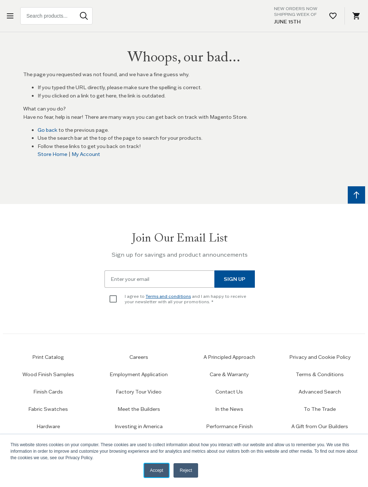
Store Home (52, 154)
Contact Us (229, 391)
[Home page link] (184, 16)
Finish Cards (48, 391)
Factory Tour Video (139, 391)
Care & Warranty (229, 374)
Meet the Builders (138, 409)
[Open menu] (11, 16)
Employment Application (139, 374)
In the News (229, 409)
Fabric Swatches (48, 409)
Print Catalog (48, 357)
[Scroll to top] (356, 195)
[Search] (84, 16)
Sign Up (234, 279)
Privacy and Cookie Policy (320, 357)
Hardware (48, 426)
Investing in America (139, 426)
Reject (186, 470)
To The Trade (320, 409)
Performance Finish (229, 426)
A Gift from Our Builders (319, 426)
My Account (86, 154)
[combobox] (56, 16)
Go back (47, 130)
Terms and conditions (168, 296)
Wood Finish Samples (48, 374)
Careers (138, 357)
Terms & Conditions (320, 374)
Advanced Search (320, 391)
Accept (156, 470)
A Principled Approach (229, 357)
